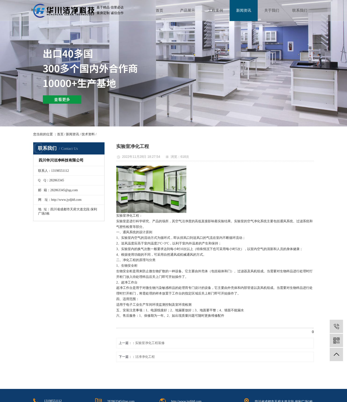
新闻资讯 (243, 10)
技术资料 (88, 134)
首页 (159, 10)
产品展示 (187, 10)
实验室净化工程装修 (150, 343)
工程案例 (215, 10)
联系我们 (299, 10)
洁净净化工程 (145, 357)
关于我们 (271, 10)
